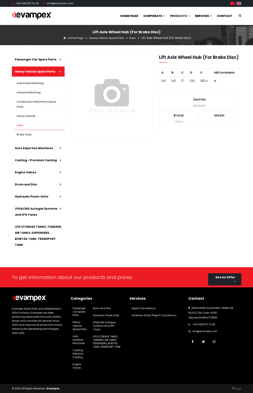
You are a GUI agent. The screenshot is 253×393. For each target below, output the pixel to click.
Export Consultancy (144, 308)
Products (180, 16)
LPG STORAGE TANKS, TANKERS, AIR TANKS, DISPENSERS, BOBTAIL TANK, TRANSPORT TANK (38, 236)
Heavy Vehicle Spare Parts (106, 38)
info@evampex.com (60, 3)
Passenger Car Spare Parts (35, 59)
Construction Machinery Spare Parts (37, 104)
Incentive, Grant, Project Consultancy (154, 315)
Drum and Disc (26, 184)
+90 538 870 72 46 (27, 3)
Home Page (129, 16)
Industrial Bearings (29, 92)
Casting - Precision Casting (36, 160)
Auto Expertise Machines (34, 148)
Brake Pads (24, 134)
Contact (224, 16)
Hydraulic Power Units (31, 196)
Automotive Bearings (30, 83)
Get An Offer (225, 279)
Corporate (154, 16)
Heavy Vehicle (26, 116)
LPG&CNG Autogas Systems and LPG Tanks (36, 212)
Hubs (132, 38)
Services (203, 16)
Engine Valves (25, 172)
